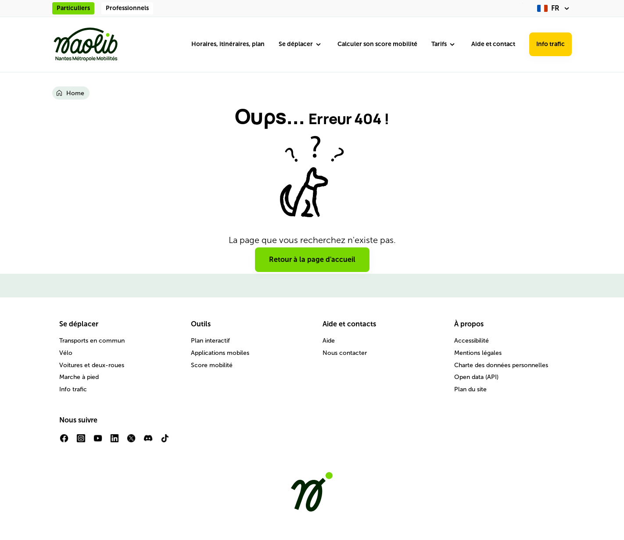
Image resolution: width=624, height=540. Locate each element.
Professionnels (127, 8)
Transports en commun (92, 340)
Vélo (65, 353)
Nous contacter (345, 353)
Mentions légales (478, 353)
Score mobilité (212, 365)
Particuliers (73, 8)
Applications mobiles (220, 353)
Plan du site (470, 389)
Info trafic (550, 44)
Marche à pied (79, 377)
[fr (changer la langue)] (554, 8)
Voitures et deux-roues (91, 365)
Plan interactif (210, 340)
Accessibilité (471, 340)
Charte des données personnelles (501, 365)
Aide (329, 340)
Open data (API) (476, 377)
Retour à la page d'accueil (312, 259)
